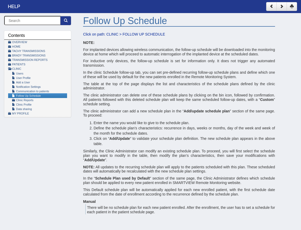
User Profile (21, 77)
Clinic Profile (21, 104)
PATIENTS (18, 64)
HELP (14, 6)
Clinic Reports (24, 100)
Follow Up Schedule (26, 95)
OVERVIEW (19, 42)
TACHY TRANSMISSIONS (28, 51)
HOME (16, 46)
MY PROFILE (20, 113)
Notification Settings (26, 86)
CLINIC (16, 68)
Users (17, 73)
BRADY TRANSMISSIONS (29, 55)
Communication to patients (30, 91)
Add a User (21, 82)
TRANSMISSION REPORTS (29, 59)
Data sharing (22, 109)
